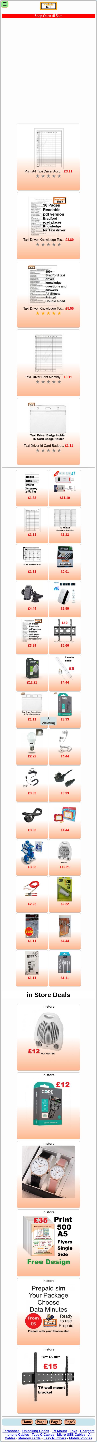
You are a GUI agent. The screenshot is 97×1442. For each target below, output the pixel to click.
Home (27, 1422)
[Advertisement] (48, 70)
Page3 (70, 1422)
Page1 (41, 1422)
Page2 (55, 1422)
